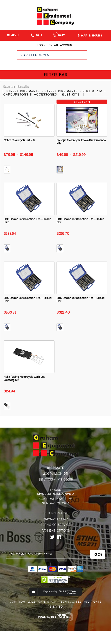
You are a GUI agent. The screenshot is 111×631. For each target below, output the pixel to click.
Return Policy (55, 513)
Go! (99, 57)
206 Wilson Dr (55, 474)
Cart (59, 35)
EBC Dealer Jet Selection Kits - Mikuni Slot (80, 299)
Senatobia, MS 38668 (55, 479)
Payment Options (55, 530)
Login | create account (55, 45)
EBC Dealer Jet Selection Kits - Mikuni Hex (28, 299)
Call (36, 35)
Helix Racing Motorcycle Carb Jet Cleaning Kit (24, 378)
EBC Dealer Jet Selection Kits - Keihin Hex (27, 220)
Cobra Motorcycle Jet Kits (19, 140)
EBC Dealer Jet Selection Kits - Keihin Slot (80, 220)
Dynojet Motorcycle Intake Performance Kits (81, 142)
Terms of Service (55, 525)
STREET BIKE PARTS (23, 91)
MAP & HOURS (90, 35)
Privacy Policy (55, 519)
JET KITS (71, 94)
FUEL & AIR (92, 91)
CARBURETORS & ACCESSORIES (30, 94)
